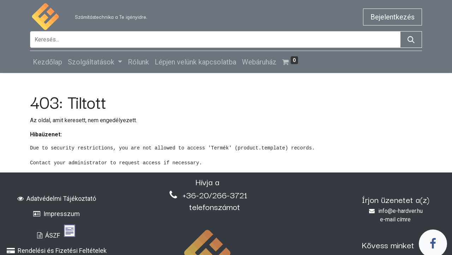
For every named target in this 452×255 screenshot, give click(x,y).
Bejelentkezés (392, 17)
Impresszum (56, 213)
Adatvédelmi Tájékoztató (56, 198)
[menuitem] (47, 62)
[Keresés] (411, 39)
